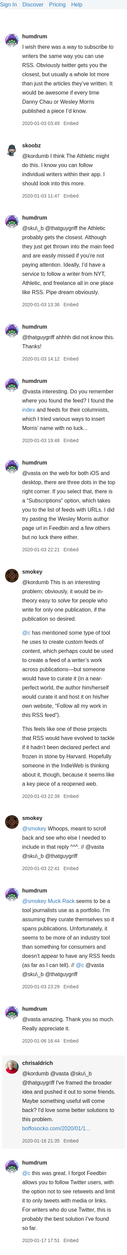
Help (76, 4)
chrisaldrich (37, 1063)
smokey (32, 572)
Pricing (57, 4)
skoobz (31, 145)
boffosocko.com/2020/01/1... (56, 1128)
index (28, 410)
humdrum (34, 36)
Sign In (8, 4)
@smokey (34, 828)
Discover (32, 4)
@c (26, 633)
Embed (70, 123)
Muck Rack (61, 901)
